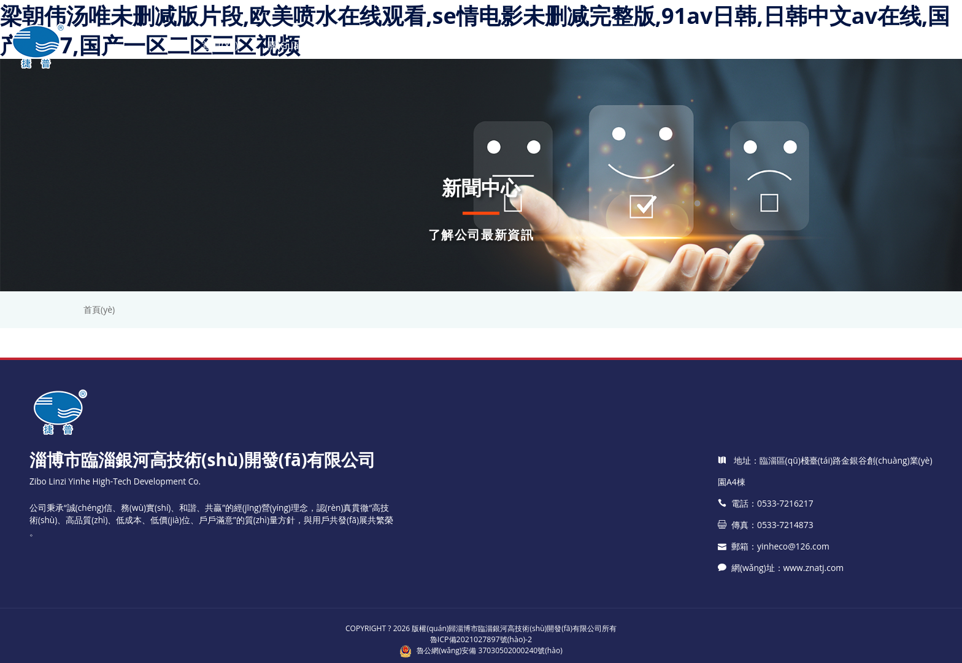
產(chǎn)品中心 (400, 45)
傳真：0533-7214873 (765, 590)
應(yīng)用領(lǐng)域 (669, 45)
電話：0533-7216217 (765, 569)
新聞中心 (484, 45)
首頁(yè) (219, 45)
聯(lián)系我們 (776, 45)
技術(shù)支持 (564, 45)
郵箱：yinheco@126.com (773, 612)
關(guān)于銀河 (302, 45)
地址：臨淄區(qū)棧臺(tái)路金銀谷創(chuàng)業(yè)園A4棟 (824, 536)
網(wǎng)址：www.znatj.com (780, 633)
